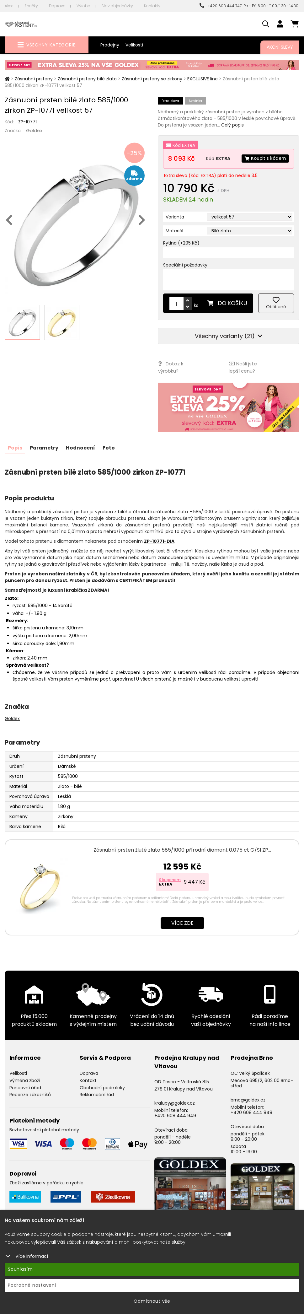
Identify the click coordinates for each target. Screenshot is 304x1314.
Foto (110, 447)
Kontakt (88, 1079)
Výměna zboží (24, 1079)
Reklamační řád (97, 1094)
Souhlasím (20, 1269)
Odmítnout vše (152, 1301)
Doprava (57, 5)
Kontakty (152, 5)
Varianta (175, 217)
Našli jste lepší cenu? (243, 367)
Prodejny (109, 45)
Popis (15, 447)
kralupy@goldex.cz (174, 1102)
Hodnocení (82, 447)
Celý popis (232, 125)
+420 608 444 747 (221, 5)
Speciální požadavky (185, 265)
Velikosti (134, 45)
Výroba (83, 5)
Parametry (44, 447)
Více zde (182, 922)
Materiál (174, 231)
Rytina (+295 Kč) (181, 243)
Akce (9, 5)
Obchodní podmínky (102, 1087)
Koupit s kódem (265, 158)
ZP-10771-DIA (159, 540)
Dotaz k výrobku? (170, 367)
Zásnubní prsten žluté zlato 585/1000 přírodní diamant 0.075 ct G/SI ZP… (182, 849)
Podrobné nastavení (32, 1285)
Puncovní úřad (25, 1087)
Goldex (34, 130)
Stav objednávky (117, 5)
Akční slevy (280, 47)
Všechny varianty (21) (229, 336)
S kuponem (170, 879)
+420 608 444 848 (251, 1111)
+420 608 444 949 (175, 1115)
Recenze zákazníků (30, 1094)
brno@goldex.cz (248, 1099)
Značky (31, 5)
